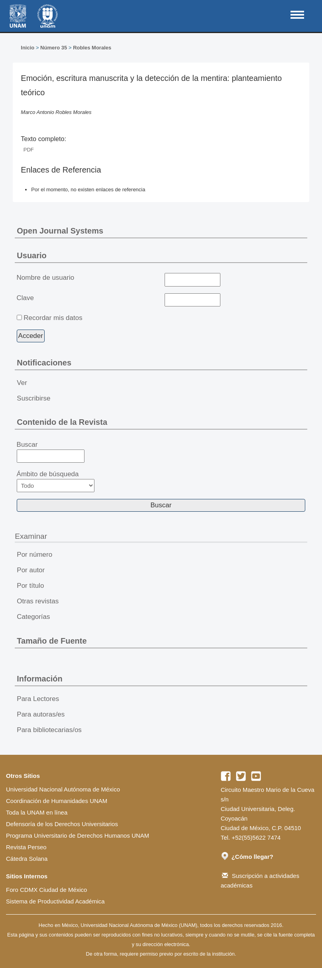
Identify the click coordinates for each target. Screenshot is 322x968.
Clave (25, 298)
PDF (29, 150)
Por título (30, 585)
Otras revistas (38, 601)
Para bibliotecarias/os (49, 730)
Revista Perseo (26, 847)
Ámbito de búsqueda (56, 481)
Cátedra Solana (26, 858)
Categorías (33, 616)
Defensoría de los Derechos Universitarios (62, 824)
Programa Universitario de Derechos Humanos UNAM (77, 835)
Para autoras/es (41, 714)
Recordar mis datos (53, 318)
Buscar (51, 452)
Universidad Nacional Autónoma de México (63, 789)
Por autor (31, 570)
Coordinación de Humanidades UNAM (56, 800)
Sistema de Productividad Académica (55, 901)
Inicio (27, 48)
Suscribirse (33, 398)
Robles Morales (92, 48)
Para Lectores (38, 699)
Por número (34, 554)
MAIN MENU (297, 15)
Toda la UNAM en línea (36, 812)
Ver (22, 383)
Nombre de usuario (46, 277)
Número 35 (53, 48)
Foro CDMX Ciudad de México (46, 889)
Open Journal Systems (60, 230)
